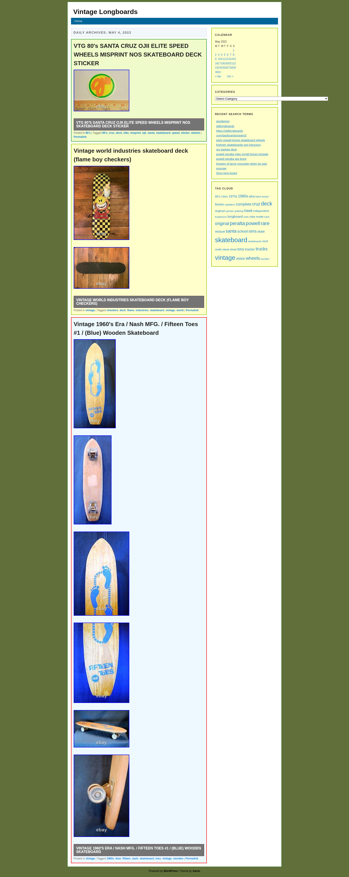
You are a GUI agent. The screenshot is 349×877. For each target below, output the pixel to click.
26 (225, 67)
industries (142, 310)
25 (222, 67)
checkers (112, 310)
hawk (248, 211)
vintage (90, 310)
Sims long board (226, 173)
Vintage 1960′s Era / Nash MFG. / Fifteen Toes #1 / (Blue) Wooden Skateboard (138, 850)
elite (126, 132)
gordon (230, 211)
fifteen (126, 858)
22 (234, 63)
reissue (220, 231)
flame (130, 310)
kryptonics (221, 216)
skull (265, 241)
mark (246, 216)
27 (228, 67)
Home (78, 21)
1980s (243, 196)
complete (243, 204)
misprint (135, 132)
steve (225, 249)
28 (231, 67)
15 (234, 59)
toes (158, 858)
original (222, 223)
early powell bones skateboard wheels (240, 140)
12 (225, 59)
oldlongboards (225, 126)
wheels (195, 132)
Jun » (230, 76)
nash (135, 858)
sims (253, 231)
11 (222, 59)
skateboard (163, 132)
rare (265, 223)
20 (228, 63)
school (242, 231)
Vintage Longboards (105, 11)
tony (240, 249)
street (233, 249)
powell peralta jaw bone (231, 158)
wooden (178, 858)
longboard (235, 216)
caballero (230, 204)
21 (231, 63)
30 (216, 72)
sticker (185, 132)
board (265, 196)
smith (218, 249)
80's (88, 132)
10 (219, 59)
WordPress (171, 871)
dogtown (220, 211)
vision (240, 258)
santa (151, 132)
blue (118, 858)
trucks (262, 248)
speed (176, 132)
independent (261, 211)
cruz (111, 132)
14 (231, 59)
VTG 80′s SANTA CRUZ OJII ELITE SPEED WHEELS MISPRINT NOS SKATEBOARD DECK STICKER (138, 55)
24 (219, 67)
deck (119, 132)
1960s (110, 858)
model (260, 216)
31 (219, 72)
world (180, 310)
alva (252, 196)
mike (252, 216)
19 (225, 63)
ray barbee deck (226, 149)
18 (222, 63)
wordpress (222, 121)
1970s (233, 196)
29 (234, 67)
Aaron (196, 871)
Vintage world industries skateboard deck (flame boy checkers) (132, 301)
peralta (237, 223)
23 (216, 67)
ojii (144, 132)
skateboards (255, 241)
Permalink (80, 136)
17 (219, 63)
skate (261, 231)
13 (228, 59)
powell (253, 223)
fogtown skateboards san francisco (238, 144)
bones (219, 204)
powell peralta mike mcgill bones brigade (242, 154)
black (258, 196)
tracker (250, 249)
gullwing (239, 211)
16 (216, 63)
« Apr (218, 76)
